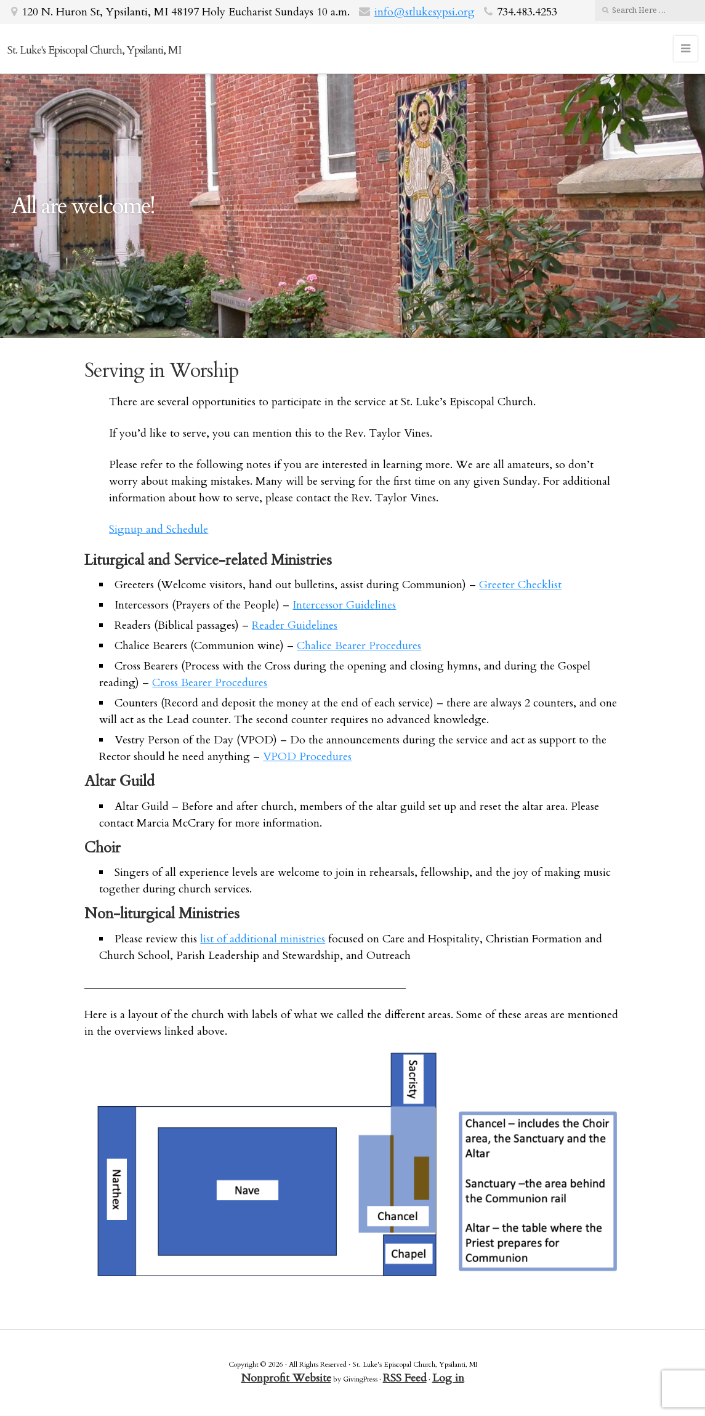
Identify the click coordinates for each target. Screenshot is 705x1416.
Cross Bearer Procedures (209, 682)
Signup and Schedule (158, 529)
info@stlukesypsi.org (424, 12)
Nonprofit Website (286, 1378)
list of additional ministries (262, 939)
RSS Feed (405, 1378)
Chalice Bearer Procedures (359, 645)
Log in (448, 1378)
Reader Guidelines (294, 625)
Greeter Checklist (520, 585)
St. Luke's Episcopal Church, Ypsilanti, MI (94, 50)
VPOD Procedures (307, 756)
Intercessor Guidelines (344, 605)
